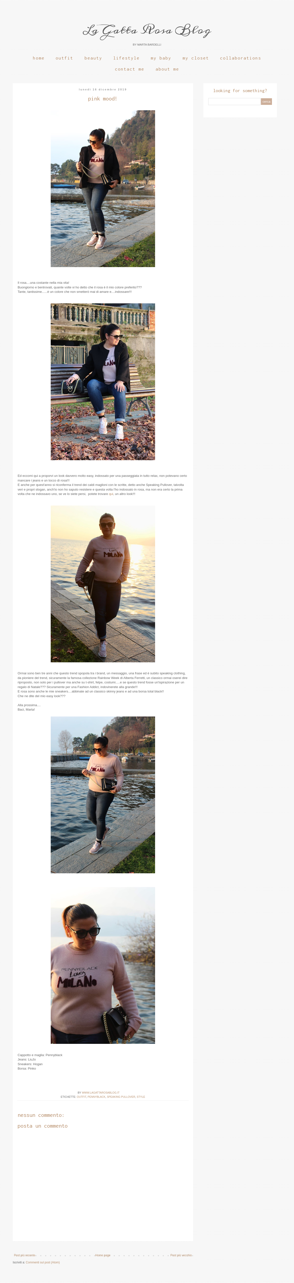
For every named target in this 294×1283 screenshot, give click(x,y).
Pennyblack (97, 1096)
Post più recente (24, 1255)
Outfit (64, 58)
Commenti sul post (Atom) (43, 1262)
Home (39, 58)
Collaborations (240, 58)
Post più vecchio (181, 1255)
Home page (102, 1255)
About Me (167, 69)
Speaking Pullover (121, 1096)
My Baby (161, 58)
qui (111, 494)
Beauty (93, 58)
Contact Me (129, 69)
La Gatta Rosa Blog (147, 30)
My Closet (196, 58)
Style (141, 1096)
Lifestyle (126, 58)
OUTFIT (81, 1096)
